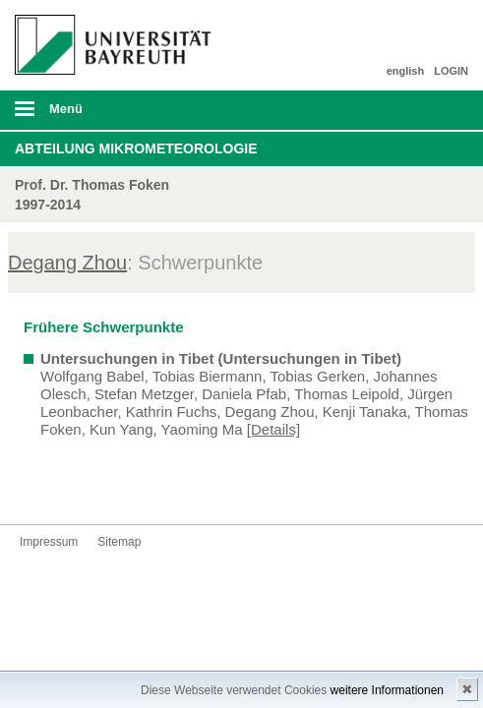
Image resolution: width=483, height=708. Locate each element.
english (406, 71)
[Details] (273, 429)
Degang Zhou (67, 262)
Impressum (49, 542)
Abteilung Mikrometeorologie (136, 148)
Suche (424, 110)
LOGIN (451, 71)
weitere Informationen (387, 690)
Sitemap (119, 542)
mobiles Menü (106, 115)
